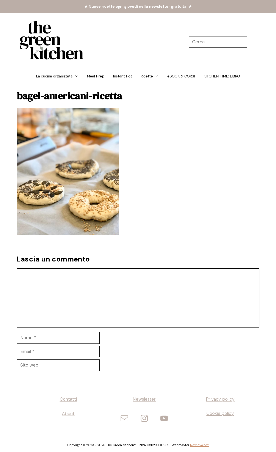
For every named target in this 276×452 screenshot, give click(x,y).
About (68, 414)
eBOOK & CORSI (181, 76)
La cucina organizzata (59, 76)
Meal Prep (95, 76)
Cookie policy (220, 413)
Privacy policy (220, 399)
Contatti (68, 399)
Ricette (152, 76)
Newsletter (144, 399)
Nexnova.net (199, 445)
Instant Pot (122, 76)
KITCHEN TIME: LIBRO (222, 76)
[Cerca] (253, 42)
